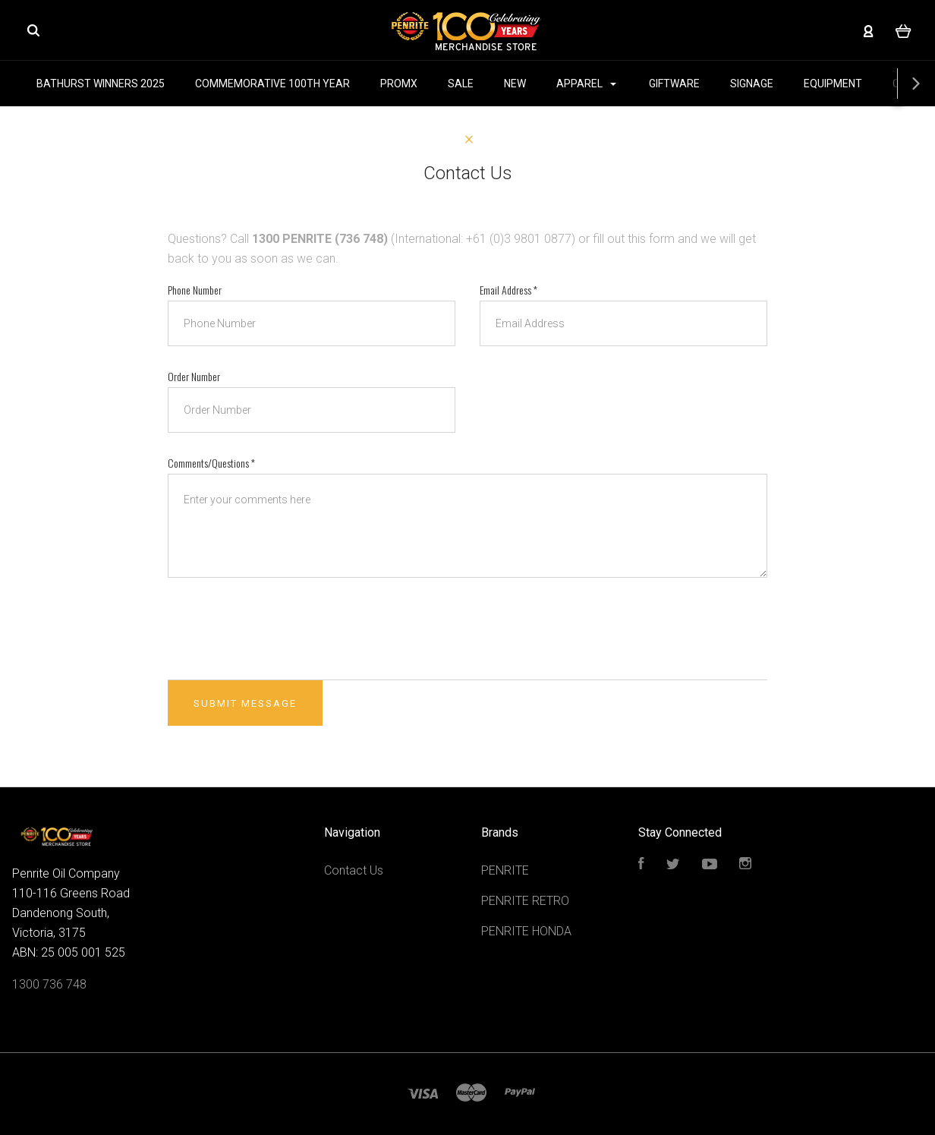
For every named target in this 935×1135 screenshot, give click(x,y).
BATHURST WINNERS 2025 (100, 83)
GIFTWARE (674, 83)
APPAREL (586, 83)
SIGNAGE (751, 83)
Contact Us (353, 870)
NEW (515, 83)
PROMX (398, 83)
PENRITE (505, 870)
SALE (461, 83)
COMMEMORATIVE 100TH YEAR (272, 83)
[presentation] (283, 628)
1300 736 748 (49, 984)
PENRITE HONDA (526, 931)
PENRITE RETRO (525, 901)
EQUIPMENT (833, 83)
